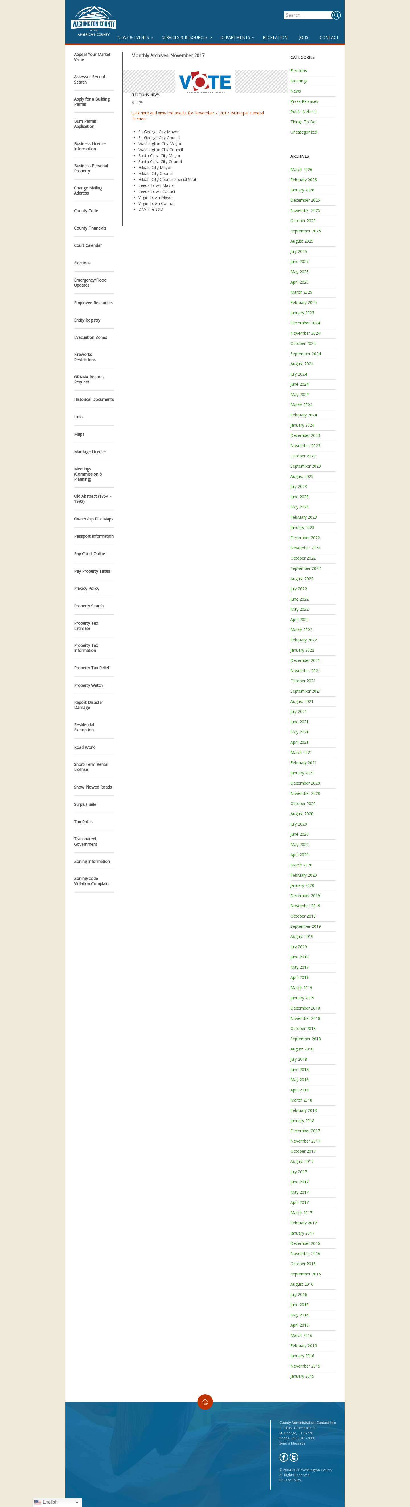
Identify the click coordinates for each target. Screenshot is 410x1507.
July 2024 (298, 374)
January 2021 (302, 773)
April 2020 (299, 854)
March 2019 (301, 987)
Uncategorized (303, 132)
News (154, 95)
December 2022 (305, 537)
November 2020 (305, 793)
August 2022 (301, 578)
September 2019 (305, 926)
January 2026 (302, 190)
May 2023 (299, 507)
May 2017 (299, 1192)
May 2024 (299, 394)
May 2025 (299, 271)
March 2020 (301, 865)
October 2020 (303, 803)
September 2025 (305, 231)
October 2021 (303, 680)
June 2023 (299, 496)
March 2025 (301, 292)
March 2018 (301, 1100)
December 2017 (305, 1130)
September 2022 (305, 568)
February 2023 (303, 517)
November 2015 (305, 1366)
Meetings (299, 81)
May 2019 (299, 967)
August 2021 (301, 701)
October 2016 (303, 1263)
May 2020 (299, 844)
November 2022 (305, 548)
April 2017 (299, 1202)
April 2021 (299, 742)
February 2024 (303, 415)
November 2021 (305, 670)
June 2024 (299, 384)
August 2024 (301, 363)
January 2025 (302, 312)
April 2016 (299, 1325)
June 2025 (299, 261)
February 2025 (303, 302)
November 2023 (305, 445)
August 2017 (301, 1161)
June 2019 (299, 957)
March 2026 (301, 169)
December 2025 (305, 200)
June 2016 (299, 1304)
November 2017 (305, 1141)
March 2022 (301, 629)
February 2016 (303, 1345)
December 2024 (305, 323)
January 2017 (302, 1233)
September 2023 (305, 466)
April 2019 (299, 977)
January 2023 (302, 527)
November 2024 (305, 333)
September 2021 (305, 691)
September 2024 (305, 353)
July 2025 (298, 251)
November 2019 (305, 905)
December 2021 (305, 660)
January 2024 (302, 425)
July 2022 (298, 588)
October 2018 (303, 1028)
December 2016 (305, 1243)
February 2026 (303, 179)
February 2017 (303, 1222)
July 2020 (298, 824)
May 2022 (299, 609)
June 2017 (299, 1182)
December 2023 (305, 435)
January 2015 (302, 1376)
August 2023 (301, 476)
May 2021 (299, 732)
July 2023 (298, 486)
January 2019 (302, 998)
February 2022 (303, 640)
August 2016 (301, 1284)
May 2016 (299, 1315)
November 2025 (305, 210)
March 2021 (301, 752)
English (46, 1502)
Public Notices (303, 111)
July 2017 (298, 1171)
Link (139, 101)
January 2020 (302, 885)
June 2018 (299, 1069)
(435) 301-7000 (303, 1438)
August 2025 (301, 241)
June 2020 (299, 834)
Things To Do (303, 121)
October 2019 (303, 916)
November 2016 (305, 1253)
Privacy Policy (290, 1480)
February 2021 (303, 762)
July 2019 (298, 946)
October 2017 (303, 1151)
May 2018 (299, 1079)
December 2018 (305, 1008)
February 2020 (303, 875)
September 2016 (305, 1274)
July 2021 (298, 711)
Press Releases (304, 101)
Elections (140, 95)
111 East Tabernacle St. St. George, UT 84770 (297, 1430)
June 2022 (299, 599)
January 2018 (302, 1120)
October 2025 (303, 220)
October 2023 (303, 455)
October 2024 (303, 343)
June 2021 (299, 721)
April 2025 (299, 282)
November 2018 (305, 1018)
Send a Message (292, 1443)
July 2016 (298, 1294)
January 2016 (302, 1355)
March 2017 (301, 1212)
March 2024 (301, 404)
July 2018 (298, 1059)
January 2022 (302, 650)
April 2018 (299, 1090)
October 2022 (303, 558)
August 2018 (301, 1049)
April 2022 (299, 619)
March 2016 (301, 1335)
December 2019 (305, 895)
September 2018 (305, 1038)
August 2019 (301, 936)
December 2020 (305, 783)
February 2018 (303, 1110)
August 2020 (301, 813)
